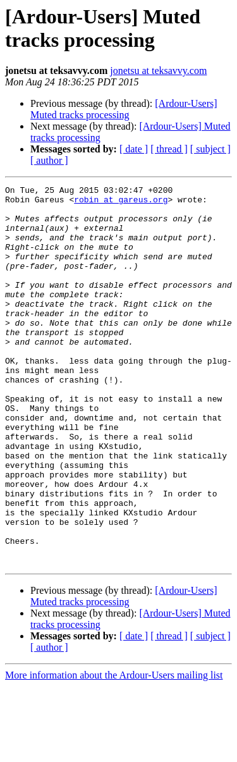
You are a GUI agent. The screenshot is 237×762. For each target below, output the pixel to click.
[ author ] (49, 160)
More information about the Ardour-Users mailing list (114, 751)
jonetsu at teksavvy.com (158, 70)
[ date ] (133, 149)
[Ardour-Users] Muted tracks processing (123, 109)
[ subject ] (210, 149)
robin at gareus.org (120, 203)
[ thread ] (169, 149)
